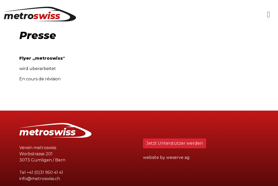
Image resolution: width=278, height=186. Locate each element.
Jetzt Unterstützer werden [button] (174, 143)
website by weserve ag (166, 157)
